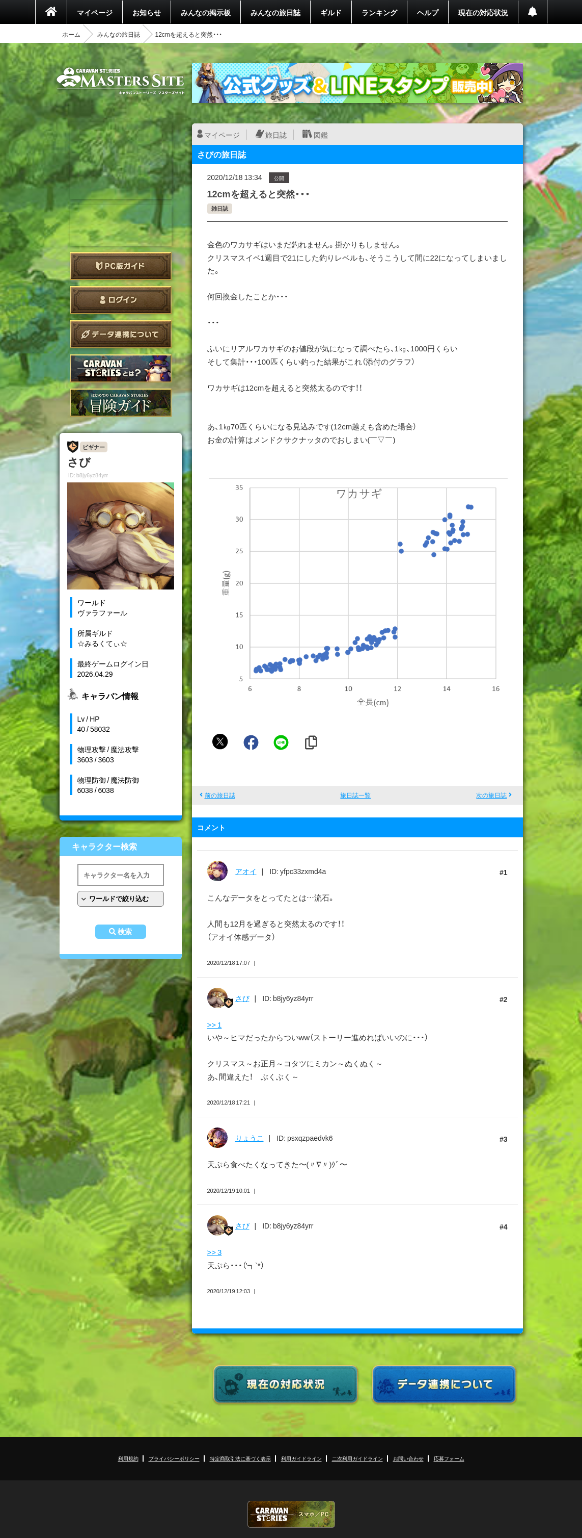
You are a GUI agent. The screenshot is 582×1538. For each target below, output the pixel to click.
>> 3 (214, 1252)
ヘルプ (427, 12)
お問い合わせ (408, 1458)
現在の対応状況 (483, 12)
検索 (125, 931)
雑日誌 (219, 208)
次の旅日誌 (491, 795)
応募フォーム (449, 1458)
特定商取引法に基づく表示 (240, 1458)
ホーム (71, 34)
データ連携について (121, 334)
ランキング (379, 12)
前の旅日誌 (220, 795)
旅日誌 (276, 135)
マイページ (95, 12)
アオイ (246, 871)
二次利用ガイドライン (357, 1458)
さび (242, 998)
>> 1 (214, 1024)
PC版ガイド (121, 266)
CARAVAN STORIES (291, 1514)
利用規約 (128, 1458)
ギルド (331, 12)
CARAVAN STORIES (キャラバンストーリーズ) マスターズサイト (120, 81)
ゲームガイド (121, 403)
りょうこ (249, 1138)
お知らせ (146, 12)
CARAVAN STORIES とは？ (121, 368)
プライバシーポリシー (174, 1458)
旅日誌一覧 (355, 795)
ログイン (121, 300)
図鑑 (321, 135)
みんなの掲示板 (206, 12)
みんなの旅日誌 (275, 12)
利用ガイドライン (301, 1458)
